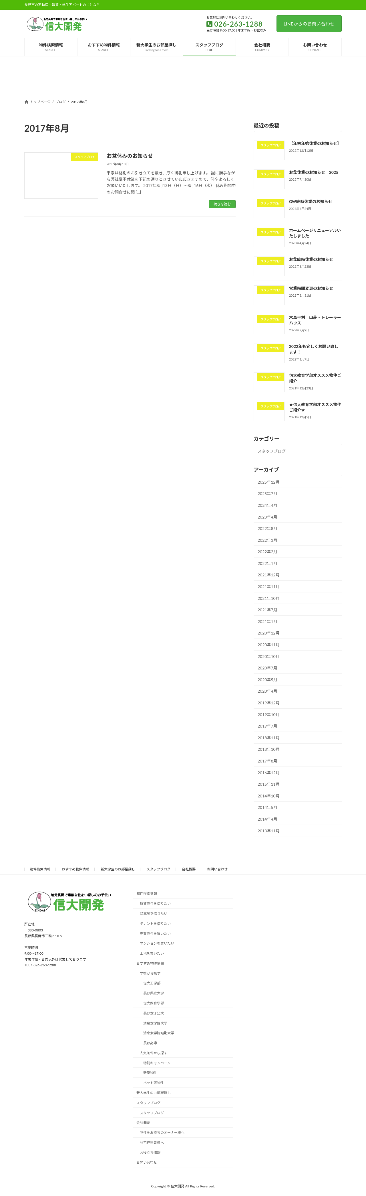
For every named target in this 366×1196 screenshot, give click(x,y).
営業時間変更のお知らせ (311, 288)
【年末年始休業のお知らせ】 (315, 143)
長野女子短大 (153, 1013)
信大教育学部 (153, 1003)
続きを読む (222, 204)
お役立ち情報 (150, 1152)
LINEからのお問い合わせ (309, 23)
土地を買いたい (152, 953)
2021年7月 (267, 609)
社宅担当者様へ (152, 1142)
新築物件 (150, 1073)
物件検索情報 (40, 869)
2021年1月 (267, 621)
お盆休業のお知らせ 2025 (313, 172)
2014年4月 (267, 819)
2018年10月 (269, 749)
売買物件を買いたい (155, 933)
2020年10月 (269, 656)
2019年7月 (267, 726)
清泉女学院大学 (155, 1023)
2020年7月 (267, 667)
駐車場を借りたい (153, 913)
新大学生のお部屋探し (118, 869)
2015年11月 (269, 784)
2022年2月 (267, 551)
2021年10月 (269, 598)
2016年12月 (269, 772)
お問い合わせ (217, 869)
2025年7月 (267, 493)
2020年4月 (267, 691)
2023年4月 (267, 516)
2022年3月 (267, 539)
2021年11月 (269, 586)
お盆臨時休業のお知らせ (311, 259)
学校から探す (150, 973)
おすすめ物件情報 (75, 869)
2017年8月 (267, 760)
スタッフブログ (272, 451)
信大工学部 (151, 983)
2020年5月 (267, 679)
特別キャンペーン (156, 1063)
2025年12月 (269, 481)
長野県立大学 (153, 993)
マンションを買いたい (157, 943)
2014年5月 (267, 807)
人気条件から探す (153, 1053)
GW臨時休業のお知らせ (310, 201)
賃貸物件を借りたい (155, 903)
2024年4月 (267, 505)
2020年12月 (269, 632)
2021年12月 (269, 574)
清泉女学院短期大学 (158, 1033)
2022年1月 (267, 563)
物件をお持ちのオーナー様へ (162, 1132)
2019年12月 (269, 702)
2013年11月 (269, 830)
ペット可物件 (153, 1083)
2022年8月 (267, 528)
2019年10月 (269, 714)
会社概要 (189, 869)
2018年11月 (269, 737)
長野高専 (150, 1043)
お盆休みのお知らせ (130, 156)
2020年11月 (269, 644)
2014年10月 (269, 795)
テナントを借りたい (155, 923)
